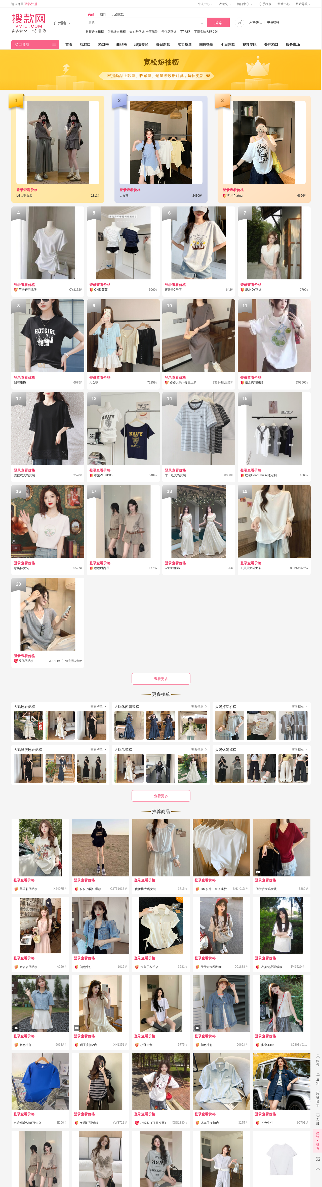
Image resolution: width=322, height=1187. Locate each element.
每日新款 (163, 45)
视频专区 (250, 45)
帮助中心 (283, 4)
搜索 (218, 23)
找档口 (85, 45)
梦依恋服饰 (169, 31)
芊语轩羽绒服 (29, 889)
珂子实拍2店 (88, 1045)
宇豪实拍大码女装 (206, 31)
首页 (68, 45)
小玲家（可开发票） (154, 1123)
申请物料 (273, 22)
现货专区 (141, 45)
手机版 (264, 4)
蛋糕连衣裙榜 (117, 31)
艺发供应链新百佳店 (27, 1123)
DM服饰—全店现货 (214, 889)
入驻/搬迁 (255, 22)
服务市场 (293, 45)
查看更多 (161, 796)
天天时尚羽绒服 (211, 967)
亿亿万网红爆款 (90, 889)
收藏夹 (225, 4)
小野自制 (146, 1045)
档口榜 (103, 45)
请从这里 (24, 4)
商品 (91, 14)
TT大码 (185, 31)
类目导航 (22, 45)
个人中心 (205, 4)
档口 (103, 14)
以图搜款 (118, 14)
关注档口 (271, 45)
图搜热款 (206, 45)
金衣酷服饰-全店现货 (144, 31)
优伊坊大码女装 (145, 889)
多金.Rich (267, 1045)
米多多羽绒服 (29, 967)
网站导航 (303, 4)
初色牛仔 (86, 967)
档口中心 (244, 4)
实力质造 (185, 45)
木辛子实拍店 (149, 967)
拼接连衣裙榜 (95, 31)
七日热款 (228, 45)
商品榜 (121, 45)
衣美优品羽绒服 (271, 967)
